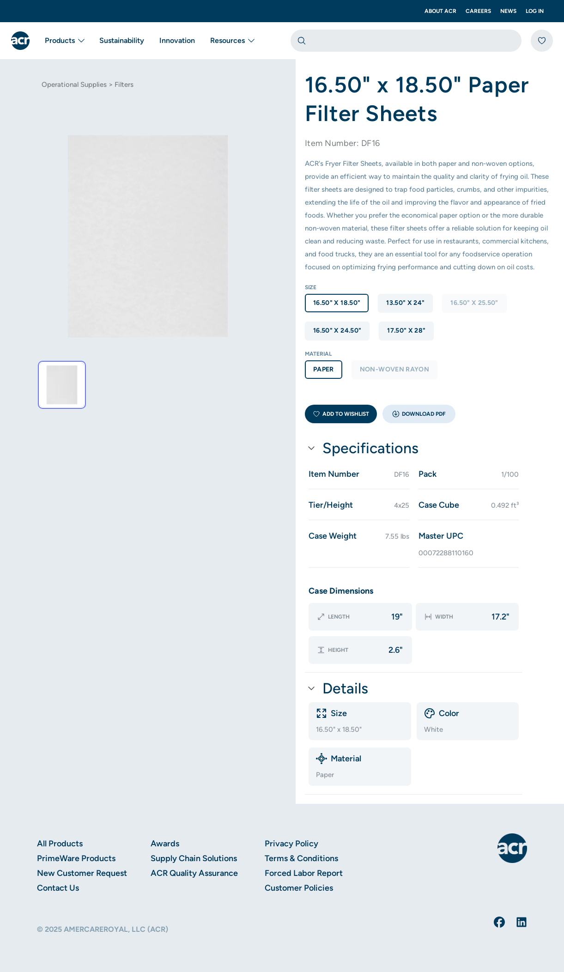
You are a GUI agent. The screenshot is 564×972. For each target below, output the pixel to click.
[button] (418, 414)
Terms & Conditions (301, 858)
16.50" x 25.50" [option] (474, 303)
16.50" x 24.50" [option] (337, 330)
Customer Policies (299, 888)
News (508, 11)
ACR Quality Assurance (194, 873)
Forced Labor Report (304, 873)
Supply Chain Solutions (194, 858)
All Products (60, 843)
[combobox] (406, 41)
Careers (478, 11)
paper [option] (323, 369)
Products (64, 40)
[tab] (62, 385)
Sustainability (121, 40)
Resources (232, 40)
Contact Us (58, 888)
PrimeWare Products (76, 858)
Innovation (177, 40)
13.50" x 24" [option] (405, 303)
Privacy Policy (291, 843)
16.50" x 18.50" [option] (336, 303)
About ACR (440, 11)
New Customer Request (82, 873)
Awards (165, 843)
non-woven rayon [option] (394, 369)
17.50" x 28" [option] (406, 330)
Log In (535, 11)
